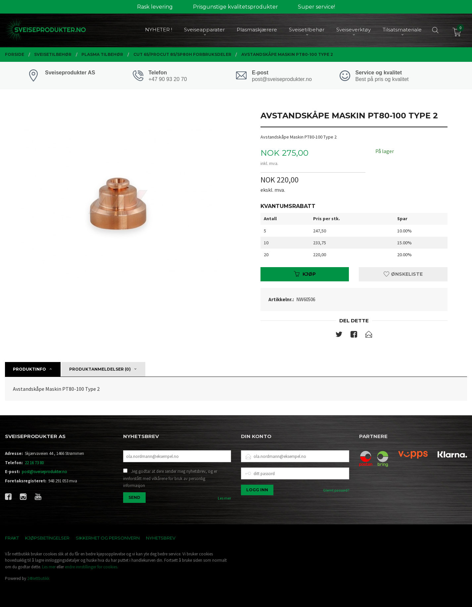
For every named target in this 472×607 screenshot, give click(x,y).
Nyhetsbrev (160, 538)
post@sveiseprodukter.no (44, 471)
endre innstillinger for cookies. (91, 567)
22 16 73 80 (34, 462)
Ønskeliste (403, 274)
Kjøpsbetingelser (47, 538)
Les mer (224, 498)
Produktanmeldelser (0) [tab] (100, 369)
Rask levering (155, 7)
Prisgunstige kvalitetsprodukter (235, 7)
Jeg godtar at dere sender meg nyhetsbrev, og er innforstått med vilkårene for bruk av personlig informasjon (170, 478)
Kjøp (305, 274)
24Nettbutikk (38, 578)
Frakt (12, 538)
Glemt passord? (336, 490)
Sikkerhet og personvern (108, 538)
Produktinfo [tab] (29, 369)
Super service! (316, 7)
